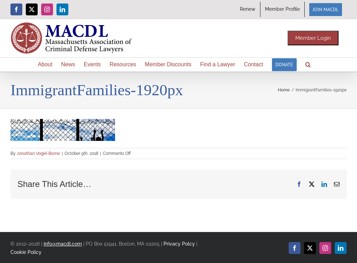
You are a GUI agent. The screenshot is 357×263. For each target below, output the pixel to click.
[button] (308, 65)
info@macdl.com (63, 244)
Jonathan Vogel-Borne (38, 153)
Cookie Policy (25, 252)
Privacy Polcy (179, 244)
